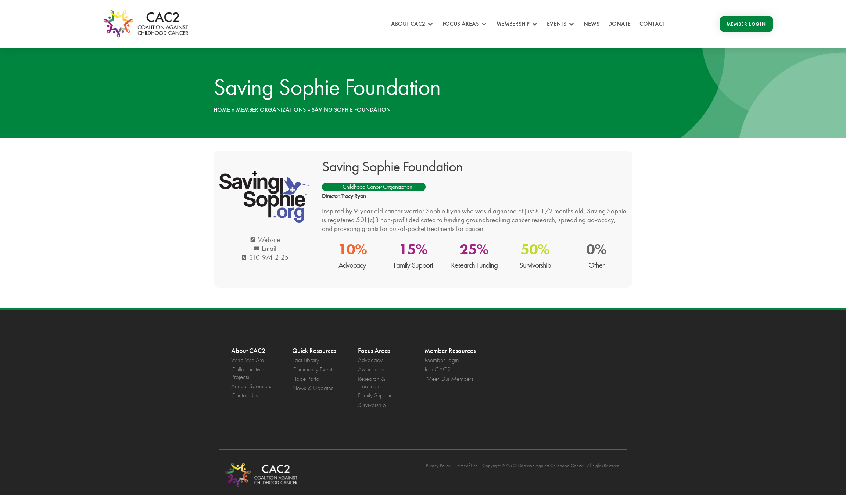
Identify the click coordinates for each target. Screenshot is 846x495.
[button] (412, 24)
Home (222, 109)
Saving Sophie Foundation (392, 166)
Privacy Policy (438, 465)
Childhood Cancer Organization (377, 187)
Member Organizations (271, 109)
